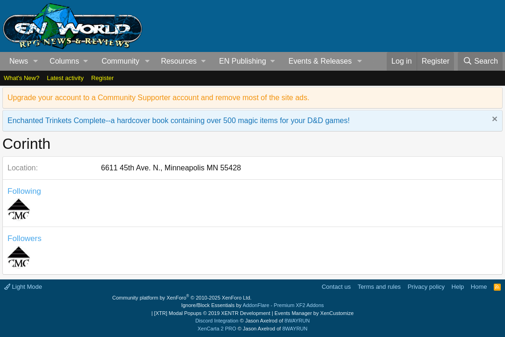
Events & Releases (320, 61)
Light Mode (23, 286)
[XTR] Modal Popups (212, 313)
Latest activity (65, 77)
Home (479, 286)
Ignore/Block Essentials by (252, 305)
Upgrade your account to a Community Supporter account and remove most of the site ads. (158, 98)
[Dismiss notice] (494, 120)
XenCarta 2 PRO (217, 328)
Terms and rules (379, 286)
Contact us (336, 286)
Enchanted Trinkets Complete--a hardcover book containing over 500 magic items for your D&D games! (178, 121)
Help (458, 286)
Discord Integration (216, 320)
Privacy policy (426, 286)
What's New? (21, 77)
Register (102, 77)
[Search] (480, 61)
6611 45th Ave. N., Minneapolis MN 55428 (171, 168)
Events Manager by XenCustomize (314, 313)
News (18, 61)
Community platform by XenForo (182, 297)
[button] (36, 61)
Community (120, 61)
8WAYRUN (297, 320)
